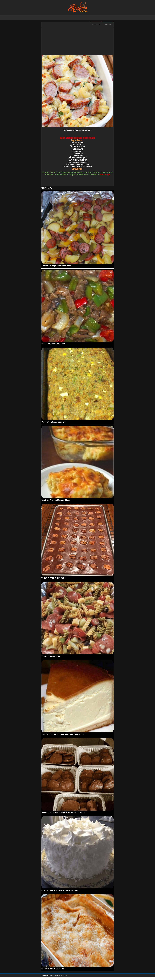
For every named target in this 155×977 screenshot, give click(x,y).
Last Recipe (96, 24)
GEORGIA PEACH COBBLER (52, 968)
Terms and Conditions (47, 975)
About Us (64, 975)
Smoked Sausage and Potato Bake (56, 265)
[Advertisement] (77, 41)
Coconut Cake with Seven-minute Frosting (59, 890)
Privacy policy (57, 975)
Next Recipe (107, 24)
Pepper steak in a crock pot (53, 344)
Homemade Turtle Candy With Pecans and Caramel (63, 812)
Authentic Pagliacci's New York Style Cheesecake (62, 734)
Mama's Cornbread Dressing (53, 422)
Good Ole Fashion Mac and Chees (55, 500)
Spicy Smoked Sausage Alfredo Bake (77, 130)
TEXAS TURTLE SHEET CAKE (53, 578)
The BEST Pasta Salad (50, 656)
